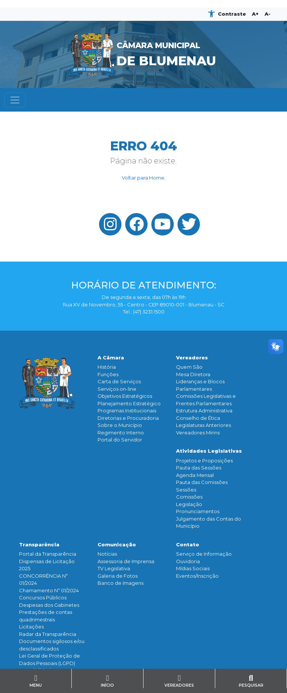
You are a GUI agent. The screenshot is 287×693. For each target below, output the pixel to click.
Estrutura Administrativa (204, 410)
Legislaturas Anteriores (203, 425)
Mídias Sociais (193, 568)
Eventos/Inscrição (197, 576)
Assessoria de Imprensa (126, 561)
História (107, 367)
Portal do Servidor (120, 440)
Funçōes (108, 374)
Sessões (186, 490)
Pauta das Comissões (202, 482)
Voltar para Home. (144, 178)
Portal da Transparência (47, 554)
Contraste (232, 14)
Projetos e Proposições (204, 460)
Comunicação (117, 544)
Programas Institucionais (127, 410)
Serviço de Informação (204, 554)
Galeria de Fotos (118, 576)
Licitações (31, 627)
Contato (187, 544)
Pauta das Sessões (198, 468)
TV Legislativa (114, 568)
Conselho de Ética (198, 418)
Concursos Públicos (43, 597)
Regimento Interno (121, 433)
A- (268, 14)
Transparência (39, 544)
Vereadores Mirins (198, 433)
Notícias (107, 554)
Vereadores (192, 357)
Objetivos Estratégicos (125, 396)
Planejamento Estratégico (129, 403)
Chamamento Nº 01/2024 (49, 590)
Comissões (189, 497)
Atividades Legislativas (209, 451)
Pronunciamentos (197, 511)
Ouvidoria (188, 561)
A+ (255, 14)
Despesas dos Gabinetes (49, 605)
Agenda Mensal (195, 475)
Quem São (189, 367)
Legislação (189, 504)
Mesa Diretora (193, 374)
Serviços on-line (117, 389)
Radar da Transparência (47, 634)
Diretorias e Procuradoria (128, 418)
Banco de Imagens (121, 583)
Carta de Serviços (119, 381)
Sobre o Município (120, 425)
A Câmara (111, 357)
